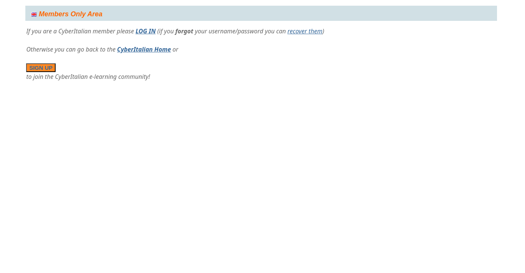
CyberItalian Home (144, 49)
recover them (305, 31)
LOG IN (145, 31)
